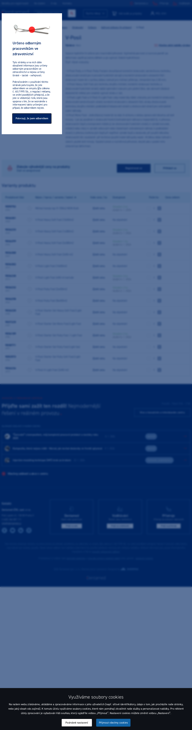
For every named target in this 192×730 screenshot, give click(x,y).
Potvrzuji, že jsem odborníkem (32, 118)
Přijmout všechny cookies (113, 722)
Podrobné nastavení (76, 722)
